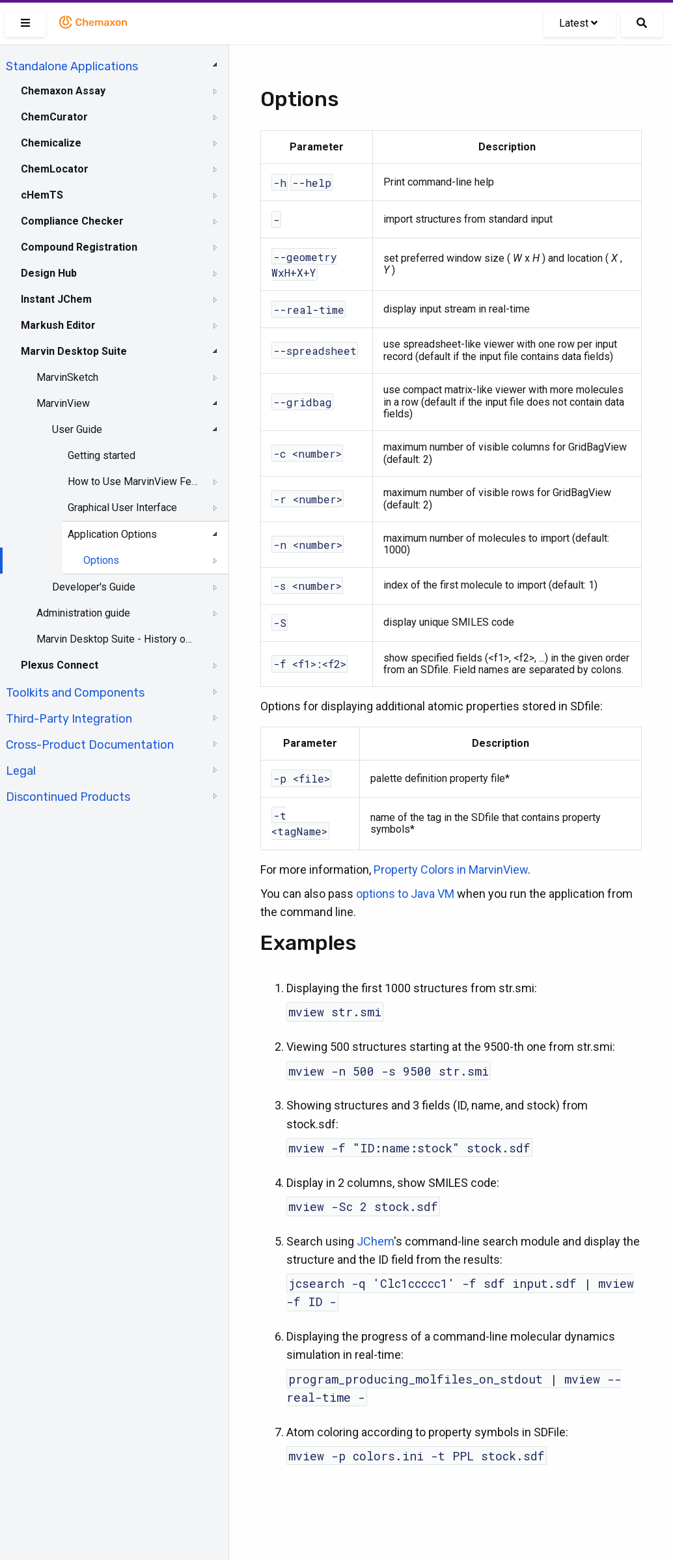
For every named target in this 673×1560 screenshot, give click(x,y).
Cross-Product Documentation (90, 745)
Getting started (101, 455)
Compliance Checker (72, 221)
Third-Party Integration (69, 719)
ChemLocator (55, 169)
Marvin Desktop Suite (74, 351)
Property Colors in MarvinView (451, 869)
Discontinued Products (68, 797)
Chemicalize (51, 143)
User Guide (77, 429)
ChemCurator (54, 117)
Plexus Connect (59, 665)
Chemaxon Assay (63, 91)
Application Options (112, 534)
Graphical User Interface (122, 507)
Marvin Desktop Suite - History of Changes (115, 639)
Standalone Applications (72, 66)
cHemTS (42, 195)
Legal (21, 771)
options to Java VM (405, 893)
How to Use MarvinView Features (134, 481)
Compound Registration (79, 247)
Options (101, 560)
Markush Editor (58, 325)
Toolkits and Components (75, 693)
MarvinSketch (67, 377)
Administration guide (83, 613)
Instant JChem (56, 299)
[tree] (114, 430)
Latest (578, 23)
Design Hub (49, 273)
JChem (375, 1241)
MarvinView (63, 403)
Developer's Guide (93, 587)
